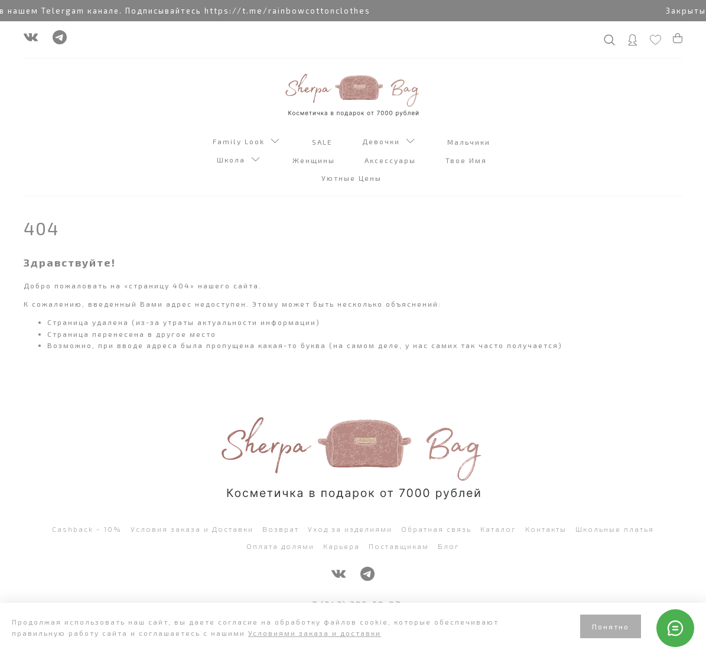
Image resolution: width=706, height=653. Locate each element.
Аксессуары (392, 160)
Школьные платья (614, 529)
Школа (238, 161)
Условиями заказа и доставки (314, 633)
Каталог (498, 529)
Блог (449, 546)
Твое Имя (467, 160)
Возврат (280, 529)
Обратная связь (436, 529)
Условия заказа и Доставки (192, 529)
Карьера (341, 546)
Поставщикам (399, 546)
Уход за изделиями (350, 529)
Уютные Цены (353, 178)
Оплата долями (280, 546)
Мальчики (470, 142)
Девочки (388, 142)
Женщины (315, 160)
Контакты (546, 529)
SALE (324, 142)
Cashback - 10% (87, 529)
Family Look (246, 142)
